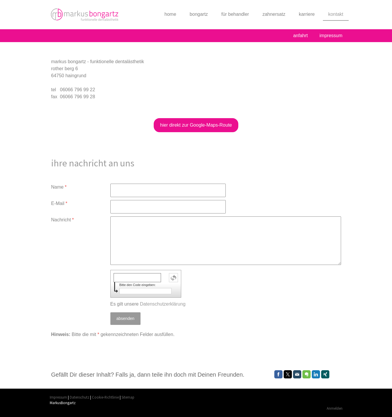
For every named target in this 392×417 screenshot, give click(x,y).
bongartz (199, 14)
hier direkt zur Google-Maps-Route (196, 125)
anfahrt (300, 35)
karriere (307, 14)
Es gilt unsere (148, 303)
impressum (330, 35)
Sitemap (127, 397)
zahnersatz (273, 14)
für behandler (235, 14)
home (170, 14)
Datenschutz (79, 397)
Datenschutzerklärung (163, 303)
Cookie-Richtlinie (105, 397)
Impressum (58, 397)
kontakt (335, 14)
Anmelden (335, 408)
